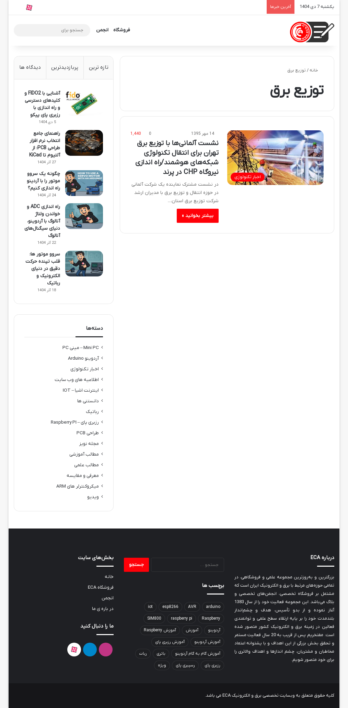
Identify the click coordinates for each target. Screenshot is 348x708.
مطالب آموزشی (84, 454)
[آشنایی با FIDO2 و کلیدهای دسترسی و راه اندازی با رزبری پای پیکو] (84, 103)
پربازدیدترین (64, 67)
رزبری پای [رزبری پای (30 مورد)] (212, 665)
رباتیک (92, 412)
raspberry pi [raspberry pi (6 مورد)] (181, 618)
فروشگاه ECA (101, 587)
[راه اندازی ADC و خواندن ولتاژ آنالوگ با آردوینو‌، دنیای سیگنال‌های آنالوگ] (84, 216)
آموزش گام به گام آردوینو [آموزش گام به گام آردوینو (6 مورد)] (197, 653)
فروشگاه (121, 30)
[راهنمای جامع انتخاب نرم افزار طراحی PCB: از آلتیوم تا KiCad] (84, 143)
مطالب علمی (86, 465)
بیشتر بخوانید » (197, 216)
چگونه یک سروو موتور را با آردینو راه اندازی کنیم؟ (43, 181)
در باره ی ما (103, 609)
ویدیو (93, 497)
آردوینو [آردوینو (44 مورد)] (214, 630)
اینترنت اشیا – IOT (81, 390)
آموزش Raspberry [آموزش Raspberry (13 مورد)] (160, 630)
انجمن (102, 30)
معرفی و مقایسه (83, 476)
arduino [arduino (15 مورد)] (213, 607)
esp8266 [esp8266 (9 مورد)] (170, 607)
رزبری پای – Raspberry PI (75, 422)
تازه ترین (98, 67)
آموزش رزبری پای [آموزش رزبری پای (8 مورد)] (170, 642)
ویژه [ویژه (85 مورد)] (162, 665)
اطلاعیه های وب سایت (77, 380)
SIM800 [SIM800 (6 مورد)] (154, 618)
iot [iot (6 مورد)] (150, 607)
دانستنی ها (88, 401)
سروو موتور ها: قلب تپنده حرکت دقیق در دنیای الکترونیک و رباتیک (42, 268)
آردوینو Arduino (83, 358)
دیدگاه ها (30, 67)
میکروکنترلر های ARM (77, 486)
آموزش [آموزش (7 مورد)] (192, 630)
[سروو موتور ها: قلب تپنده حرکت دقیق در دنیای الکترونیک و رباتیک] (84, 263)
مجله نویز (89, 444)
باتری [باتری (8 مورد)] (160, 653)
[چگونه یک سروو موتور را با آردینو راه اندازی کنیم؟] (84, 183)
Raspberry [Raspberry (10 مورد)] (211, 618)
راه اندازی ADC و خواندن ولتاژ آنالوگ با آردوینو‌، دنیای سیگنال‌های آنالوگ (42, 221)
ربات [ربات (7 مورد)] (143, 653)
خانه (317, 70)
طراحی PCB (88, 433)
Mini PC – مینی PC (80, 348)
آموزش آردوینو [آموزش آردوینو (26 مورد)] (207, 642)
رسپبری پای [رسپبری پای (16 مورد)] (185, 665)
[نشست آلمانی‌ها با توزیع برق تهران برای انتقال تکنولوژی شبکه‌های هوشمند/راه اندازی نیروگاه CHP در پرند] (275, 157)
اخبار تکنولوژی (84, 369)
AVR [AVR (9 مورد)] (192, 607)
